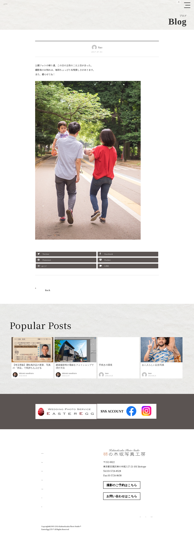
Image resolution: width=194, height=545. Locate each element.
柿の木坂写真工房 (22, 4)
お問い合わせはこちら (121, 495)
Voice (45, 496)
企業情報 (119, 515)
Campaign (49, 487)
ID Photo (48, 460)
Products (48, 469)
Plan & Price (51, 452)
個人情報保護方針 (146, 515)
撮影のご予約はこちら (122, 484)
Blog (45, 505)
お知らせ (130, 515)
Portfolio (48, 478)
